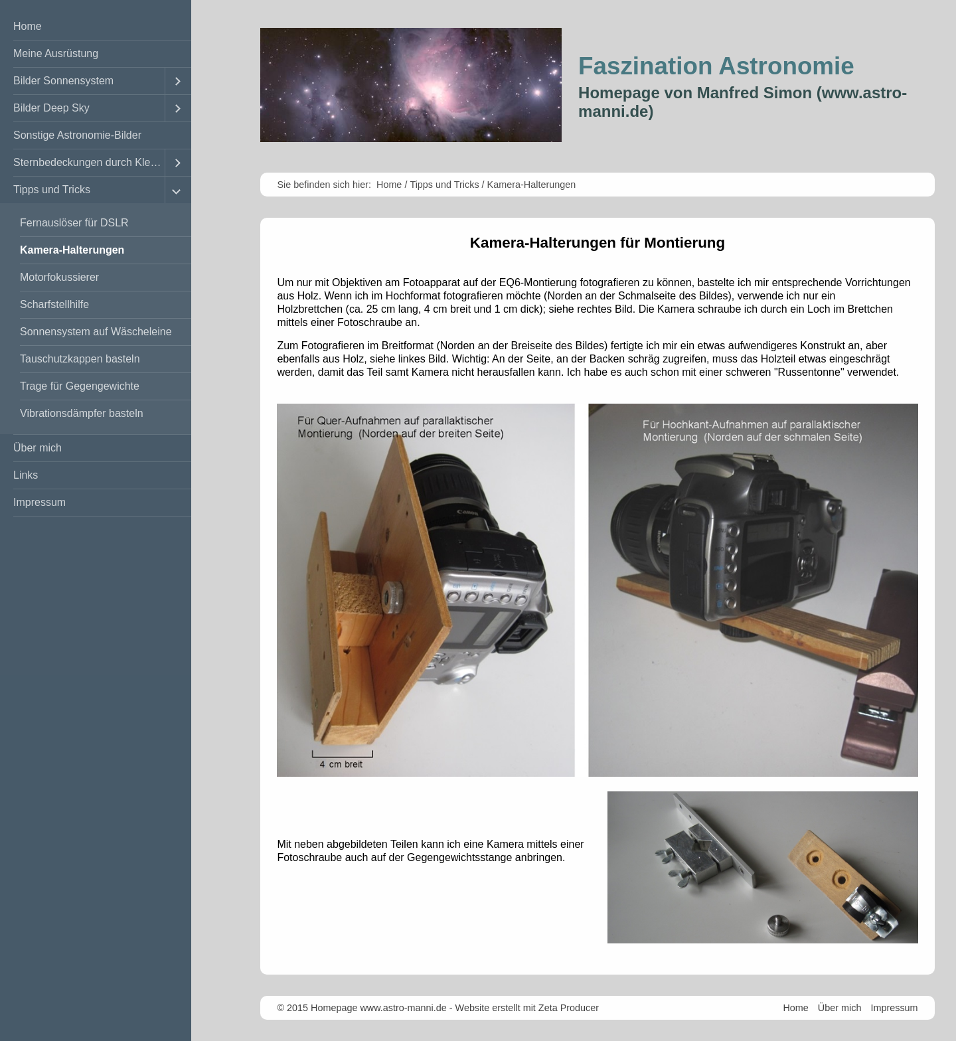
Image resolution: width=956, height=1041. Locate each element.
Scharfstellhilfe (54, 304)
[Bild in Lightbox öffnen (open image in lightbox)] (597, 590)
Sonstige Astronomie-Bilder (77, 135)
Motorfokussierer (59, 277)
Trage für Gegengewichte (79, 386)
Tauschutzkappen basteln (80, 358)
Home (27, 26)
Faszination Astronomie (716, 66)
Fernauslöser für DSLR (74, 222)
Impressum (39, 502)
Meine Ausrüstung (55, 53)
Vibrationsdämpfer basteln (81, 413)
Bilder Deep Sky (51, 108)
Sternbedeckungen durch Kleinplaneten (89, 162)
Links (25, 475)
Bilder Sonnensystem (63, 80)
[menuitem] (95, 26)
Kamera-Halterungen (72, 250)
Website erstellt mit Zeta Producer (527, 1007)
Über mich (37, 447)
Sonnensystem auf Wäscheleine (96, 331)
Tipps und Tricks (51, 189)
